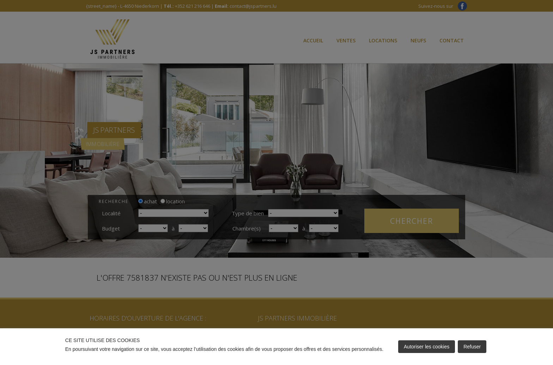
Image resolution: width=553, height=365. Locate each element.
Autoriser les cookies (426, 346)
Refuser (472, 346)
